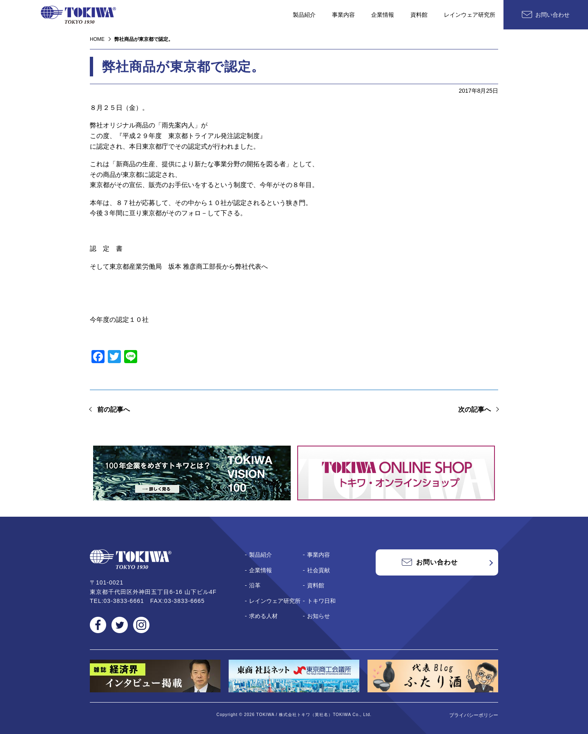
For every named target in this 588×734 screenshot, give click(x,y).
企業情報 (382, 14)
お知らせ (318, 616)
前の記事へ (113, 409)
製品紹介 (304, 14)
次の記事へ (474, 409)
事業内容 (343, 14)
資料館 (419, 14)
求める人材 (263, 616)
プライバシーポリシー (473, 715)
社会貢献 (318, 570)
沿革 (255, 585)
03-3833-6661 (124, 601)
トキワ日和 (321, 601)
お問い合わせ (552, 14)
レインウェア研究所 (469, 14)
